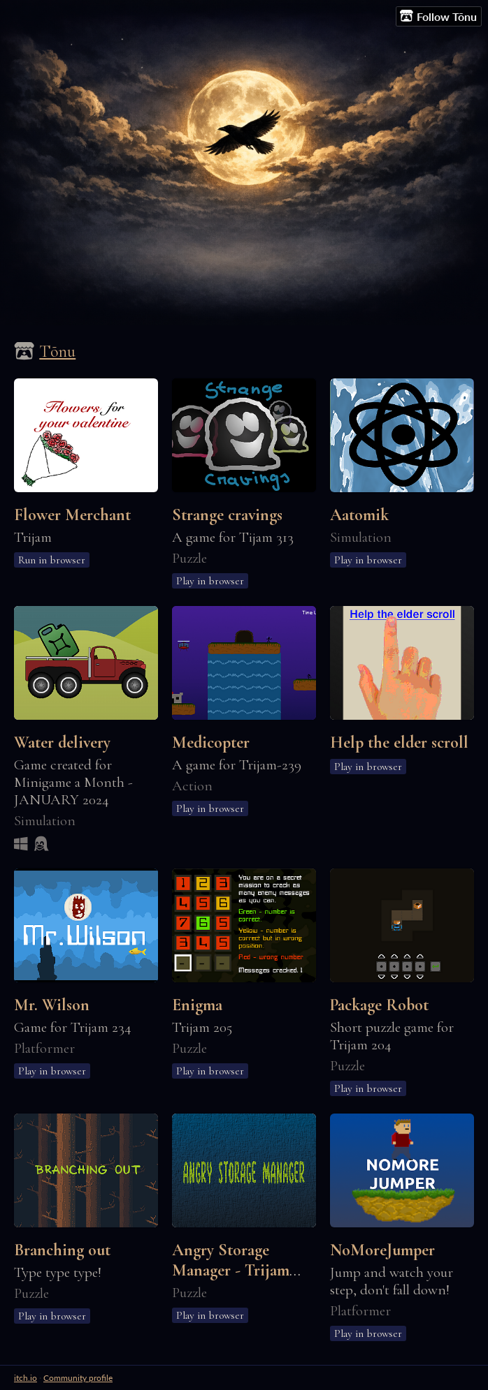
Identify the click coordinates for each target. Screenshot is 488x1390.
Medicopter (211, 742)
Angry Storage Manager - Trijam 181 (230, 1270)
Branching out (62, 1250)
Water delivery (62, 742)
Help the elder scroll (399, 742)
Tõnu (57, 351)
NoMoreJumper (382, 1250)
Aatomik (359, 515)
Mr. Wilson (51, 1005)
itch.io (25, 1378)
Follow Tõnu (438, 16)
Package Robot (379, 1005)
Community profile (78, 1378)
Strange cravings (227, 515)
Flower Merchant (72, 515)
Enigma (197, 1005)
